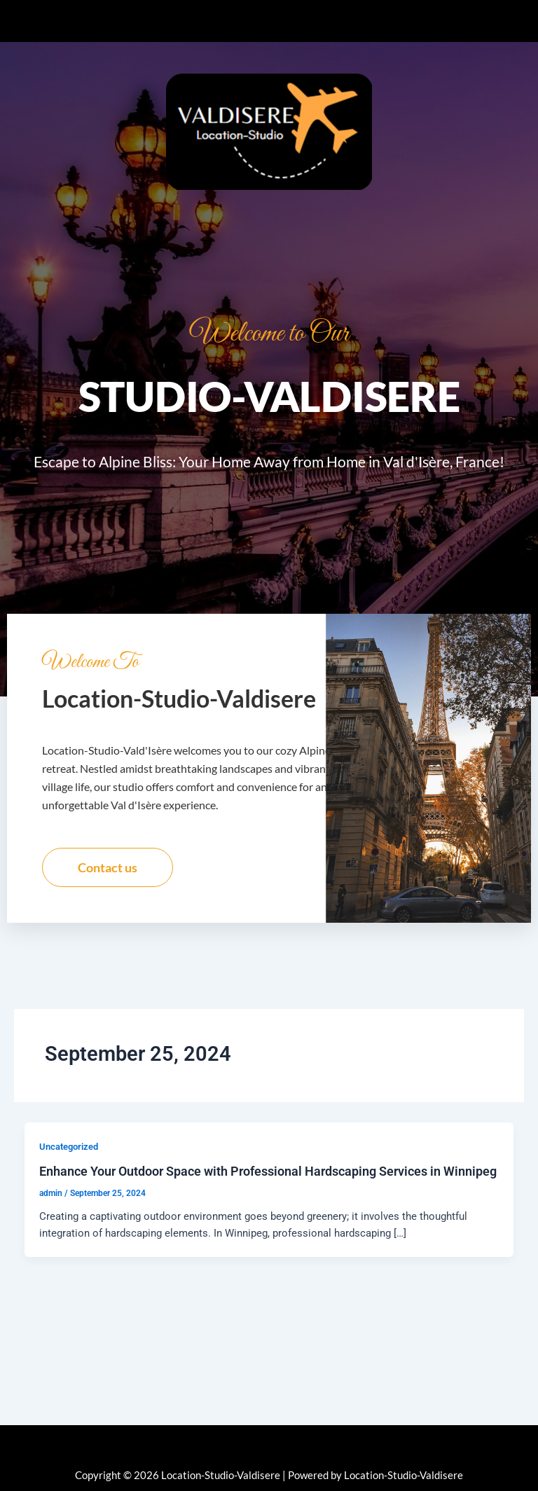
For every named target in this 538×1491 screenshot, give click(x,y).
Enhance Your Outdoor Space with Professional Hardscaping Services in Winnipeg (268, 1178)
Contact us (107, 873)
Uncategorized (68, 1153)
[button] (269, 21)
